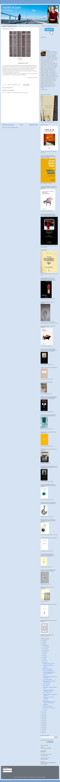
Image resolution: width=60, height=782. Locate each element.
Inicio (21, 125)
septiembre (45, 650)
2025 (43, 640)
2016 (43, 722)
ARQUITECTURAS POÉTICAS (49, 663)
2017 (43, 720)
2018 (43, 718)
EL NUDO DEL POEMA (47, 679)
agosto (44, 652)
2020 (43, 715)
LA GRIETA (45, 667)
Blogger (44, 777)
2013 (43, 727)
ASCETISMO (45, 699)
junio (44, 655)
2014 (43, 725)
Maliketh (32, 777)
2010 (43, 732)
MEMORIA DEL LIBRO (47, 668)
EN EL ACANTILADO (47, 692)
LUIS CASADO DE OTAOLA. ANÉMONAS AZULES (48, 691)
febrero (44, 662)
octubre (44, 648)
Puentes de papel (12, 7)
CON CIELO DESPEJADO (48, 670)
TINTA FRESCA (46, 685)
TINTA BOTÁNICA (46, 683)
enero (44, 709)
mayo (44, 657)
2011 (43, 730)
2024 (43, 642)
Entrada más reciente (8, 125)
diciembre (45, 645)
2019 (43, 717)
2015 (43, 723)
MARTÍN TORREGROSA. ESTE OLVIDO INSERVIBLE (49, 673)
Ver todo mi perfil (44, 89)
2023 (43, 643)
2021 (43, 713)
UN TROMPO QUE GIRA (48, 665)
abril (44, 658)
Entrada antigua (33, 125)
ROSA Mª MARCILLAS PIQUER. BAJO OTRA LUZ (49, 682)
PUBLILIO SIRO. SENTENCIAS (49, 707)
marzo (44, 660)
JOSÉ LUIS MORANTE (52, 52)
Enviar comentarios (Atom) (13, 127)
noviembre (45, 647)
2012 (43, 728)
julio (44, 653)
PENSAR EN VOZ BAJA (47, 706)
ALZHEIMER (45, 704)
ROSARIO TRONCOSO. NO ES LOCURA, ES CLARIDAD (49, 702)
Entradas (5, 769)
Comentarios (6, 771)
